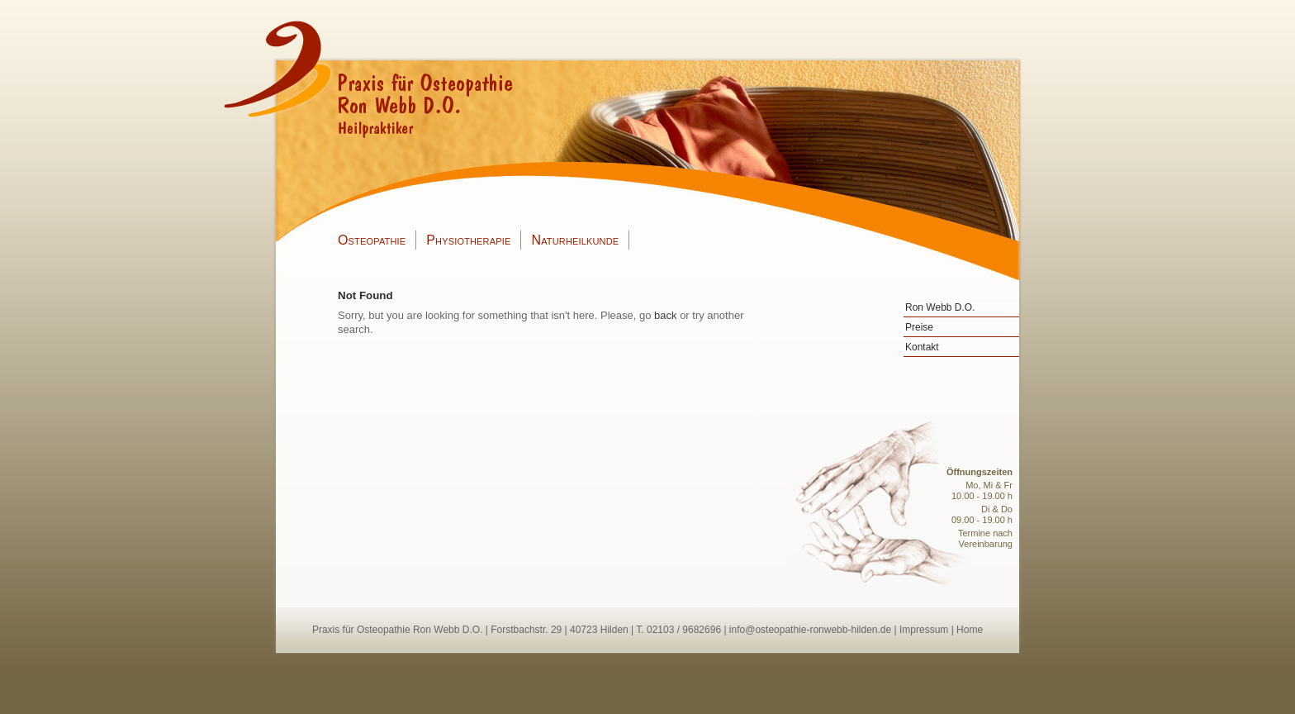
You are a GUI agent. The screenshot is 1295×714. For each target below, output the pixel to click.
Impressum (923, 629)
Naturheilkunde (575, 240)
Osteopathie (372, 240)
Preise (919, 327)
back (665, 315)
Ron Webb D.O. (940, 307)
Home (969, 629)
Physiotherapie (468, 240)
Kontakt (922, 347)
